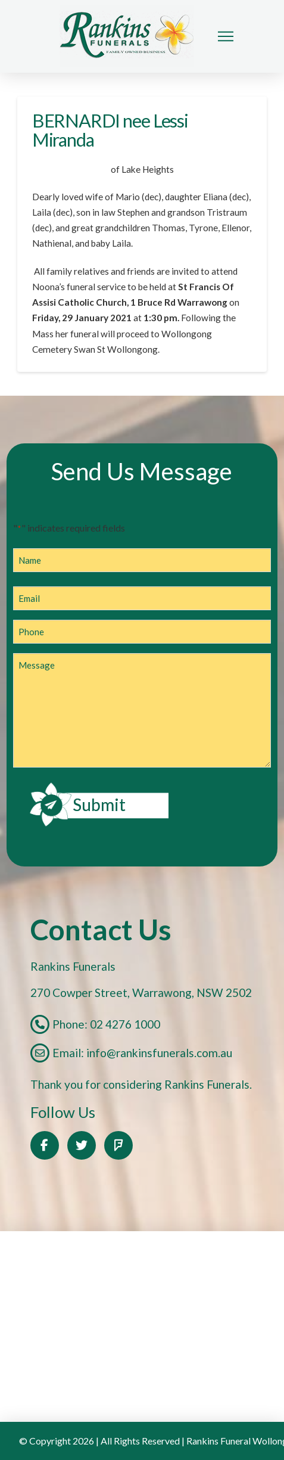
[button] (226, 36)
